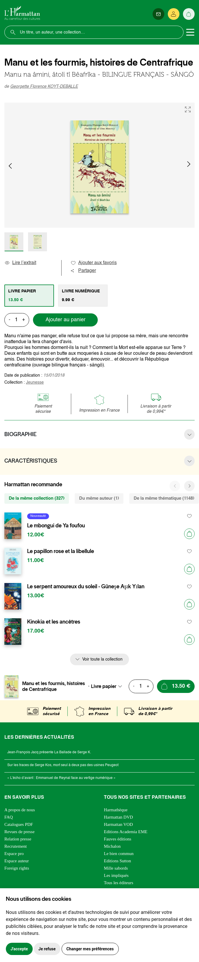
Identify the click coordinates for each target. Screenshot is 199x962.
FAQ (8, 817)
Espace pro (14, 853)
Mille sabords (116, 868)
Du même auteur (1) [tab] (99, 498)
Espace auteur (16, 861)
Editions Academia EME (125, 831)
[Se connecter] (173, 14)
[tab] (29, 296)
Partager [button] (83, 270)
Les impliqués (116, 875)
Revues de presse (19, 831)
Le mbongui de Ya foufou (56, 525)
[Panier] (189, 14)
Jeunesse (35, 382)
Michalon (112, 846)
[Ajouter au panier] (189, 534)
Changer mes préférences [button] (90, 949)
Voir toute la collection (102, 659)
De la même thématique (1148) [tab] (164, 498)
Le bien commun (119, 853)
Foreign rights (16, 868)
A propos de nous (19, 809)
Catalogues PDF (18, 824)
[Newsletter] (158, 14)
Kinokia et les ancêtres (53, 621)
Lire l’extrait (20, 263)
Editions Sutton (117, 861)
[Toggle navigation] (190, 32)
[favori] (189, 516)
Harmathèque (116, 809)
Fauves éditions (117, 839)
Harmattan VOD (118, 824)
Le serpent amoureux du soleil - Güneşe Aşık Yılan (85, 586)
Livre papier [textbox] (103, 686)
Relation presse (17, 839)
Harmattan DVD (118, 817)
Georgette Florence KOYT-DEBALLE (44, 87)
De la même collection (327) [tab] (36, 498)
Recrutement (15, 846)
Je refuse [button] (47, 949)
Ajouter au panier (65, 319)
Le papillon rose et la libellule (60, 551)
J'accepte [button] (19, 949)
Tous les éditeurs (118, 882)
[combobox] (108, 686)
